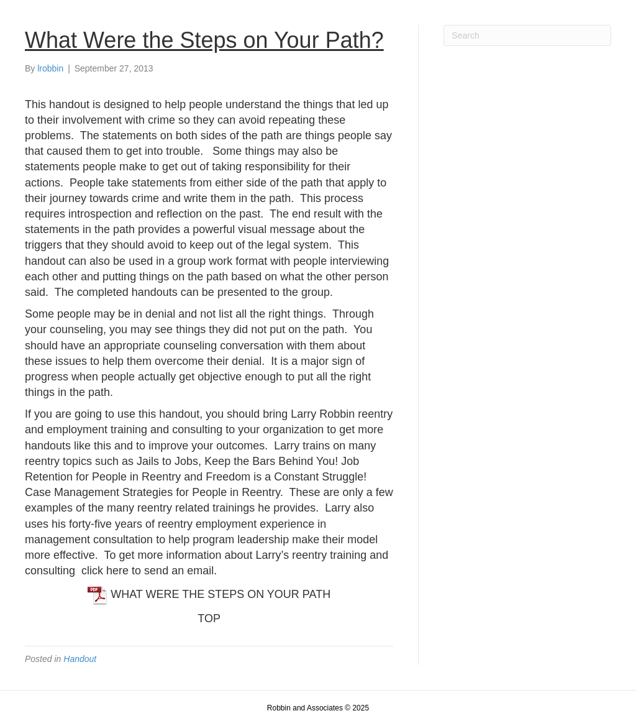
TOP (209, 618)
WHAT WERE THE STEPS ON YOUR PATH (209, 594)
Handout (79, 659)
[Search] (527, 35)
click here (105, 570)
